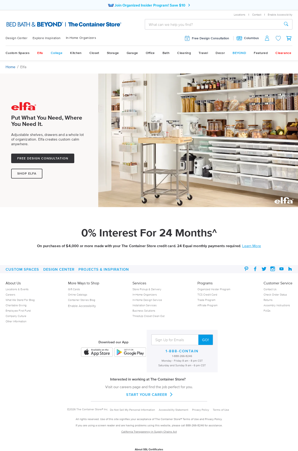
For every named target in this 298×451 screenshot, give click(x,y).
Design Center (16, 38)
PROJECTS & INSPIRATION (103, 269)
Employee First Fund (18, 310)
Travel (203, 53)
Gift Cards (74, 289)
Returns (268, 299)
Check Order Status (275, 294)
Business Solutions (143, 310)
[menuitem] (19, 38)
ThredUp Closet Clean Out (148, 315)
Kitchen (75, 53)
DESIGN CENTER (58, 269)
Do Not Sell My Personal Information (132, 409)
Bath (166, 53)
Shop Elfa (27, 173)
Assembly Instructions (277, 305)
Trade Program (206, 299)
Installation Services (144, 305)
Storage (113, 53)
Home (10, 67)
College (56, 53)
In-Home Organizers (81, 38)
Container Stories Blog (81, 299)
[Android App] (130, 352)
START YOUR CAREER (149, 394)
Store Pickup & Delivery (146, 289)
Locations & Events (17, 289)
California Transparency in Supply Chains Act (149, 431)
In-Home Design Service (147, 299)
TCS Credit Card (207, 294)
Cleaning (184, 53)
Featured (261, 53)
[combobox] (212, 24)
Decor (220, 53)
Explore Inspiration (47, 38)
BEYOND (239, 53)
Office (150, 53)
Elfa (40, 53)
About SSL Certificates (149, 449)
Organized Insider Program (213, 289)
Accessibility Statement (173, 409)
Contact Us (270, 289)
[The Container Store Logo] (49, 24)
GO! (205, 340)
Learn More (251, 246)
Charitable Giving (16, 305)
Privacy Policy (200, 409)
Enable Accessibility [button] (280, 14)
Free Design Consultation (206, 38)
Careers (10, 294)
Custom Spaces (18, 53)
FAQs (267, 310)
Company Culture (16, 315)
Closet (94, 53)
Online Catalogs (77, 294)
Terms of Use (221, 409)
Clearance (283, 53)
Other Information (16, 321)
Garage (132, 53)
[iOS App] (97, 352)
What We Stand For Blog (20, 299)
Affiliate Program (207, 305)
